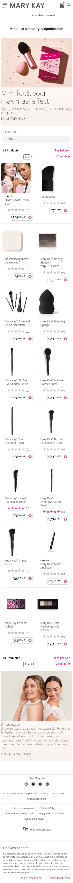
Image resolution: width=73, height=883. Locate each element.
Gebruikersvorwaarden (24, 808)
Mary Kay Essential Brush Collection (17, 323)
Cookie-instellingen (29, 877)
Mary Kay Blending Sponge (52, 323)
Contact (45, 793)
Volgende (61, 156)
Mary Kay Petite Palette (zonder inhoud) (50, 626)
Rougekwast (47, 196)
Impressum (31, 793)
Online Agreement (36, 799)
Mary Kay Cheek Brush (15, 562)
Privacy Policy (48, 808)
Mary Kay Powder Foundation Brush (51, 441)
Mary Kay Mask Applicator (50, 565)
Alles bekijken (61, 150)
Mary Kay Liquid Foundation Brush (15, 500)
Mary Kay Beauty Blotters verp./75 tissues (51, 262)
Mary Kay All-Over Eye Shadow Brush (16, 382)
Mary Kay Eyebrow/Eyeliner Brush (51, 502)
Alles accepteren (60, 877)
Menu (5, 5)
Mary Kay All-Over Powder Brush (52, 382)
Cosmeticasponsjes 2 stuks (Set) (16, 260)
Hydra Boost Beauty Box (17, 201)
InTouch (59, 813)
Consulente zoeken (43, 15)
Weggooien (45, 813)
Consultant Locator (34, 818)
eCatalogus (59, 793)
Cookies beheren (13, 793)
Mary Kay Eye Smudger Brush (14, 441)
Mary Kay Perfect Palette (15, 624)
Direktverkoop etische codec (19, 813)
